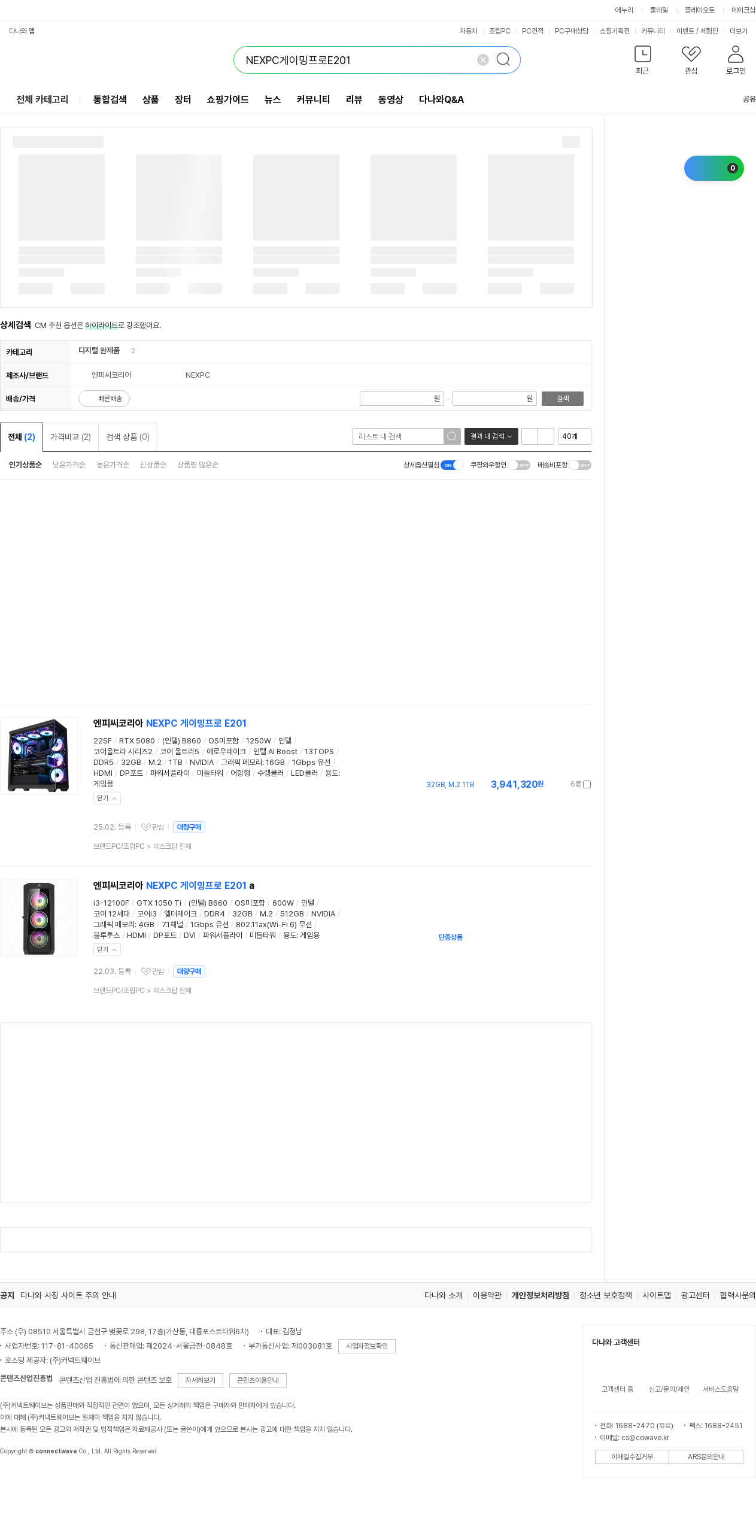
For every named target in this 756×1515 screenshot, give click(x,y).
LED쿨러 (304, 773)
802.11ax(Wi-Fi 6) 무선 (274, 924)
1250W (258, 740)
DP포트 (131, 773)
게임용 (103, 783)
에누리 (624, 10)
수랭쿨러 (270, 773)
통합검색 (110, 99)
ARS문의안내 (706, 1457)
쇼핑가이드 (228, 99)
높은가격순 (112, 464)
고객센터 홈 (617, 1389)
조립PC (500, 31)
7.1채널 (172, 924)
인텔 (285, 740)
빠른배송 (110, 398)
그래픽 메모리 (241, 762)
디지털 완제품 (99, 350)
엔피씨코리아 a (173, 885)
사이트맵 (656, 1295)
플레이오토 (700, 10)
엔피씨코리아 (170, 723)
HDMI (103, 773)
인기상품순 (25, 464)
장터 (183, 99)
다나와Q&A (441, 99)
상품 (150, 99)
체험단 (709, 31)
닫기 (103, 798)
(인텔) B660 (208, 902)
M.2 (155, 762)
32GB (131, 762)
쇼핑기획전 (615, 31)
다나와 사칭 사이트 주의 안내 (68, 1295)
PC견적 (533, 31)
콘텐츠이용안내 (258, 1380)
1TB (176, 762)
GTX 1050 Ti (158, 902)
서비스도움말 (721, 1389)
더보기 (742, 31)
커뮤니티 (653, 31)
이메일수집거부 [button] (632, 1457)
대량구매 (189, 827)
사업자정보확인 (367, 1346)
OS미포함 (223, 740)
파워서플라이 (170, 773)
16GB (275, 762)
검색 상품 (128, 437)
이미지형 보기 (546, 436)
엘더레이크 (180, 913)
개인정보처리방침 (540, 1295)
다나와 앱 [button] (22, 31)
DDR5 (103, 762)
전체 (21, 437)
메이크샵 (743, 10)
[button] (642, 63)
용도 (331, 773)
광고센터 (695, 1295)
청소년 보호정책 (605, 1295)
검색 (563, 398)
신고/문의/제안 (669, 1389)
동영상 (390, 99)
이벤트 (685, 31)
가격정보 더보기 (549, 784)
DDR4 (214, 913)
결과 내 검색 (487, 436)
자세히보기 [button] (200, 1380)
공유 (742, 99)
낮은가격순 (69, 464)
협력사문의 (738, 1295)
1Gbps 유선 (311, 762)
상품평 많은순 (197, 464)
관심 (158, 827)
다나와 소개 (443, 1295)
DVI (190, 935)
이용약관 (487, 1295)
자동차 (469, 31)
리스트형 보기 (530, 436)
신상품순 (153, 464)
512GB (292, 913)
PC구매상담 (571, 31)
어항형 (240, 773)
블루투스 (106, 935)
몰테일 (659, 10)
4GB (146, 924)
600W (283, 902)
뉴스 (273, 99)
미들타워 (210, 773)
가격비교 (70, 437)
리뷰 (354, 99)
